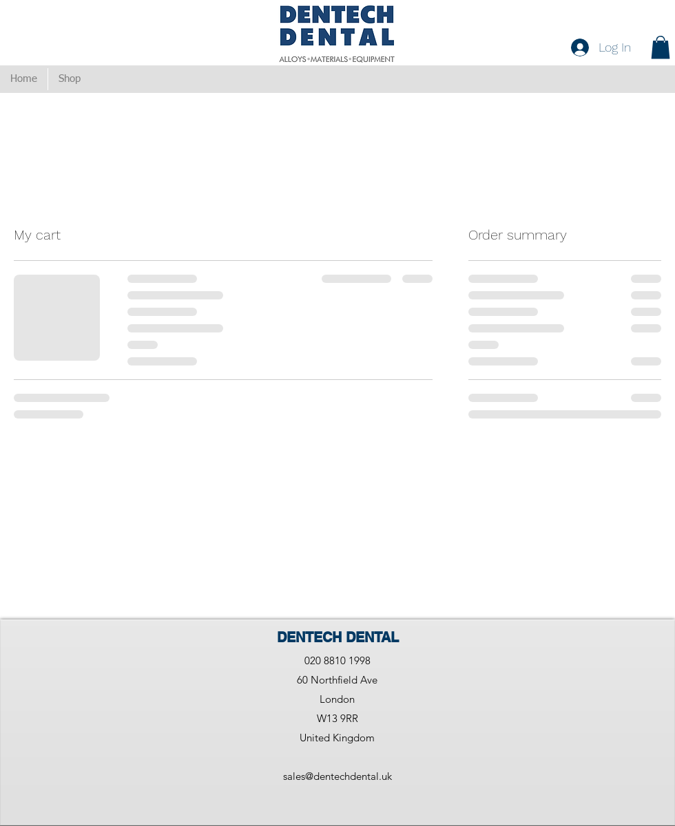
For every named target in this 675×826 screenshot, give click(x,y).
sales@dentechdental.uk (337, 776)
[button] (660, 47)
